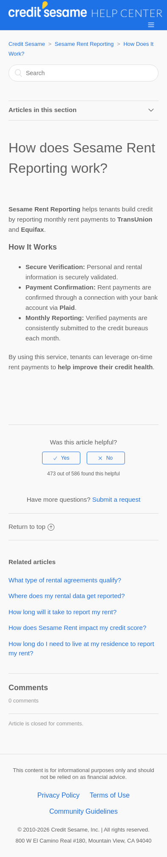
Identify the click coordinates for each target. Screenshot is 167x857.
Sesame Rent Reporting (84, 44)
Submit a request (116, 499)
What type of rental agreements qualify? (64, 580)
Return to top (31, 526)
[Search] (83, 73)
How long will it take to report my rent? (62, 611)
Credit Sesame (26, 44)
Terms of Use (110, 795)
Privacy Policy (58, 795)
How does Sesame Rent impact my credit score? (77, 627)
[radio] (61, 458)
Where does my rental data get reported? (66, 595)
